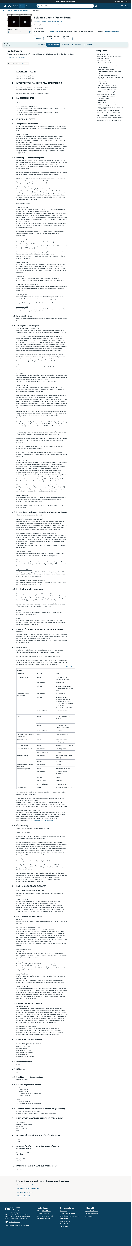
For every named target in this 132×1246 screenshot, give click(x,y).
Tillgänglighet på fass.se (67, 1213)
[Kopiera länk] (20, 57)
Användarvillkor (65, 1223)
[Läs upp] (11, 57)
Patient (15, 6)
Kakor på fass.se (65, 1221)
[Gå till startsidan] (7, 6)
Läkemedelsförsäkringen (111, 31)
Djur (27, 6)
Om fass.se (63, 1210)
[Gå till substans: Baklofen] (68, 38)
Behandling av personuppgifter (69, 1216)
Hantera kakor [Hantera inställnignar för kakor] (64, 1226)
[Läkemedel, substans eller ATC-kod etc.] (67, 6)
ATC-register (89, 1216)
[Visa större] (70, 666)
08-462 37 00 (46, 1210)
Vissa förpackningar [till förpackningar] (54, 31)
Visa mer (25, 63)
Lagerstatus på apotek (91, 1210)
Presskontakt (64, 1218)
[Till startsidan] (3, 10)
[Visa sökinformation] (96, 6)
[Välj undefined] (48, 21)
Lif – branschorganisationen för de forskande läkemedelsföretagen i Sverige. (17, 1217)
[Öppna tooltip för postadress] (49, 820)
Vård (21, 6)
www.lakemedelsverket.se (34, 820)
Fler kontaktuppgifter (43, 1218)
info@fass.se (45, 1213)
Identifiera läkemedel (91, 1213)
